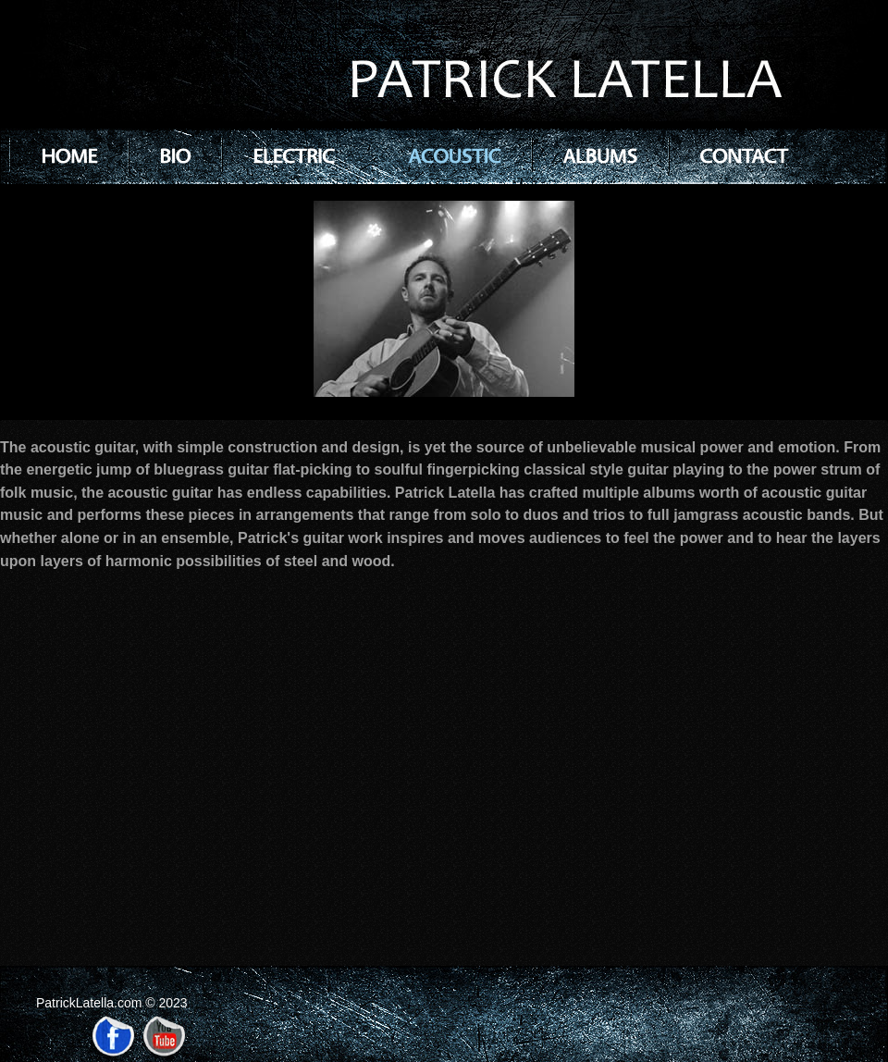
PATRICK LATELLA (561, 82)
